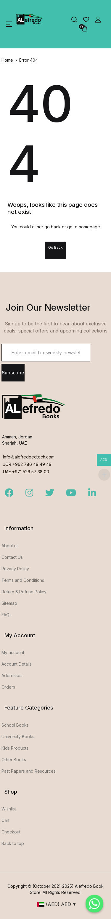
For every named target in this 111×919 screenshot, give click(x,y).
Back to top (12, 843)
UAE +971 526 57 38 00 (26, 471)
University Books (17, 736)
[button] (9, 24)
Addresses (11, 675)
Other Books (13, 759)
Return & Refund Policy (23, 591)
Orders (8, 686)
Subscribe (13, 373)
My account (12, 652)
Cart (5, 820)
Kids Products (14, 748)
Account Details (16, 663)
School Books (15, 725)
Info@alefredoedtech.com (28, 456)
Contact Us (12, 557)
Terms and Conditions (22, 580)
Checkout (10, 831)
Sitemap (9, 603)
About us (10, 545)
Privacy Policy (15, 568)
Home (7, 60)
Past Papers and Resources (28, 771)
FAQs (6, 614)
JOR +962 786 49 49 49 (27, 464)
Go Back (55, 247)
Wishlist (8, 808)
